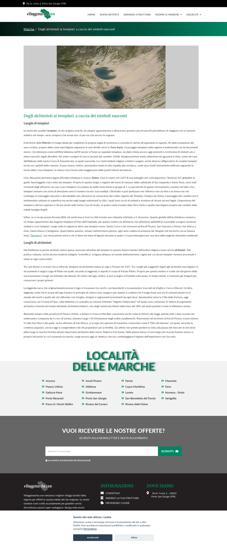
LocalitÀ (193, 14)
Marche (29, 29)
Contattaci (113, 493)
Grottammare (94, 392)
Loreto (129, 392)
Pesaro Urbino (54, 386)
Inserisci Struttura (137, 14)
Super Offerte (109, 14)
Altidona (91, 386)
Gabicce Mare (54, 392)
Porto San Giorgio (96, 398)
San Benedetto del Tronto (140, 398)
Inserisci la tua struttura (122, 498)
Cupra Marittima (135, 386)
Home (91, 14)
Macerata (171, 380)
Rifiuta (134, 537)
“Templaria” (36, 235)
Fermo (129, 380)
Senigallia (170, 398)
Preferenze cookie (118, 503)
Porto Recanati (55, 398)
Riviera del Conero (97, 404)
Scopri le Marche (168, 14)
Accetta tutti (93, 537)
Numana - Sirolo (174, 392)
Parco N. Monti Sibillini (59, 404)
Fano (168, 386)
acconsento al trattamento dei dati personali (83, 460)
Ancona (50, 380)
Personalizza (89, 529)
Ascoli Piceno (94, 380)
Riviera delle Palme (136, 404)
